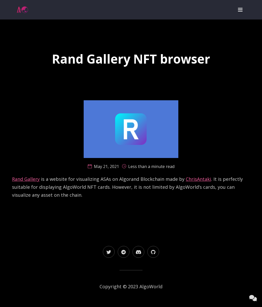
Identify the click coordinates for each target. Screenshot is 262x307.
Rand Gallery (26, 179)
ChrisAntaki (198, 179)
